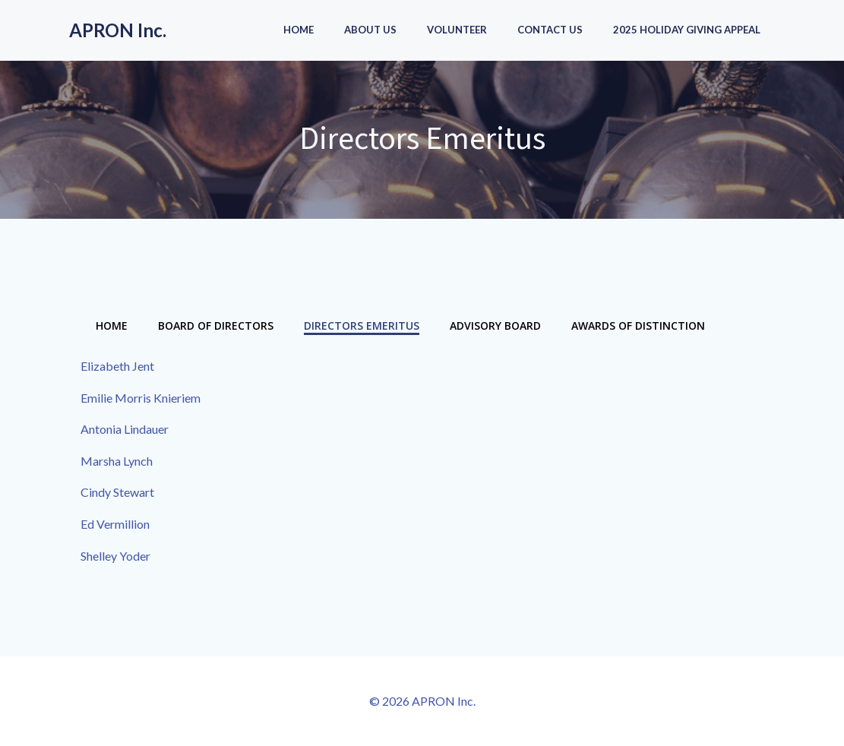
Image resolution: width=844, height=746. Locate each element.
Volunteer (457, 30)
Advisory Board (495, 325)
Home (298, 30)
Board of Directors (215, 325)
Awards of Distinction (638, 325)
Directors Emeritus (361, 325)
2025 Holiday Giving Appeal (686, 30)
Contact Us (550, 30)
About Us (370, 30)
